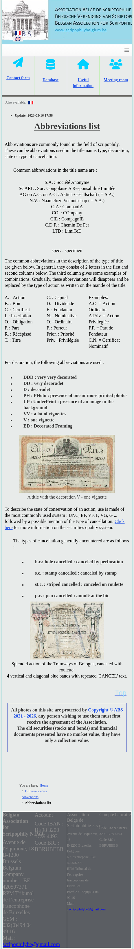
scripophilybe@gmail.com (31, 944)
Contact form (18, 78)
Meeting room (116, 80)
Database (50, 80)
